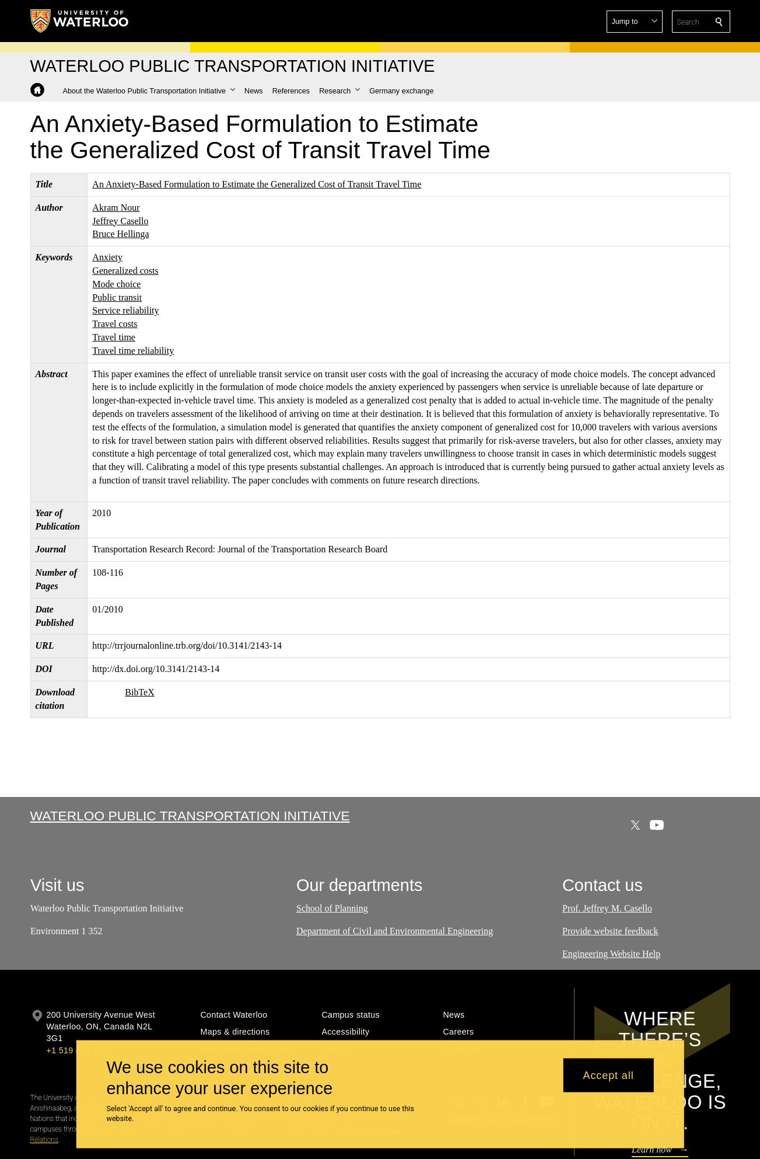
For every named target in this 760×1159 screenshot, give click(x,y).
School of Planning (332, 908)
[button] (634, 21)
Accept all (608, 1075)
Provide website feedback (610, 930)
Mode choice (116, 284)
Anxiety (107, 257)
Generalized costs (125, 271)
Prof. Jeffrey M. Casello (607, 908)
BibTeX (139, 692)
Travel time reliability (133, 351)
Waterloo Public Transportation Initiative (190, 815)
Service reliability (125, 310)
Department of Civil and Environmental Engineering (394, 930)
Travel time (113, 337)
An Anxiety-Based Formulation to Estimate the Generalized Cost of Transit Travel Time (256, 184)
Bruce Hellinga (120, 234)
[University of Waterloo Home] (79, 21)
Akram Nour (115, 208)
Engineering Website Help (611, 953)
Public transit (117, 297)
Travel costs (114, 324)
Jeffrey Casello (120, 221)
